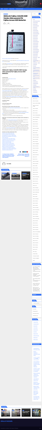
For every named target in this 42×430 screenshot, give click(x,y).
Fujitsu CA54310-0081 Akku (12, 119)
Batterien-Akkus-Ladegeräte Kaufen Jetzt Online (36, 387)
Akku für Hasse (35, 150)
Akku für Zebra (35, 247)
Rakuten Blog (35, 333)
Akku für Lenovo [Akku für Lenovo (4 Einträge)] (35, 43)
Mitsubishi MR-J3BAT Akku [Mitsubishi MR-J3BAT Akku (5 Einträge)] (36, 78)
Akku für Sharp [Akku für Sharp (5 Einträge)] (35, 54)
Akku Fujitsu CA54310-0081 (10, 127)
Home (40, 428)
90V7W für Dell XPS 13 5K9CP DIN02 (8, 143)
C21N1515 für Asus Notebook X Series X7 (8, 147)
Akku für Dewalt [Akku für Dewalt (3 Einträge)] (35, 30)
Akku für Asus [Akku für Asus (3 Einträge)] (35, 24)
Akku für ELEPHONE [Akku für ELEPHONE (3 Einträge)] (36, 33)
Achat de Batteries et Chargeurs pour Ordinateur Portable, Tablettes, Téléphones (36, 364)
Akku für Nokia (35, 203)
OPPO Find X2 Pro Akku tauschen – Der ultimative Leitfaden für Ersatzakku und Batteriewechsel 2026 (36, 289)
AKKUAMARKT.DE (9, 63)
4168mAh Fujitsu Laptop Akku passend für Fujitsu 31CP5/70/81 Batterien (23, 155)
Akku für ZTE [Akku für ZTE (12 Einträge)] (35, 57)
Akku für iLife (35, 170)
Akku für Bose (35, 121)
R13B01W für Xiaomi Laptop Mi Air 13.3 (8, 144)
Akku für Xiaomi (35, 242)
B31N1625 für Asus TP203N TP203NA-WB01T (9, 148)
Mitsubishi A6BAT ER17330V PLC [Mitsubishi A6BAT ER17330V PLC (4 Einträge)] (35, 73)
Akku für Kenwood (36, 176)
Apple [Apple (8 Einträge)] (39, 57)
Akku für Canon (35, 123)
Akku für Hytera (35, 163)
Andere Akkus (35, 253)
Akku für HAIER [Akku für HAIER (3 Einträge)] (35, 35)
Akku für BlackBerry (36, 117)
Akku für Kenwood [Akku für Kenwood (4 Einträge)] (36, 41)
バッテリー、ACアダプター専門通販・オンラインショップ (36, 358)
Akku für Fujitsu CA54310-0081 (7, 58)
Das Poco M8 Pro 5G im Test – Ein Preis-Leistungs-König (36, 284)
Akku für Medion (35, 187)
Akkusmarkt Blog (36, 335)
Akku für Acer (35, 98)
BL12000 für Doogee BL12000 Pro (7, 149)
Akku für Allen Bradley (36, 103)
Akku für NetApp (35, 198)
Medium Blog (35, 339)
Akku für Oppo (35, 205)
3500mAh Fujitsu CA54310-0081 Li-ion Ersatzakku (14, 96)
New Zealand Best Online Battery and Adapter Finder (36, 398)
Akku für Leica (35, 181)
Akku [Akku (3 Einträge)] (34, 19)
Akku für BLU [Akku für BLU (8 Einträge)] (35, 27)
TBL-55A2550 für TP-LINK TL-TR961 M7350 (9, 135)
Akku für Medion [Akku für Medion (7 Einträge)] (35, 46)
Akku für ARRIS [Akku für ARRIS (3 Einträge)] (35, 22)
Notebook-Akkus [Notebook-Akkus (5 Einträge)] (35, 83)
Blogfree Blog (35, 329)
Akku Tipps (35, 251)
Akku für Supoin (35, 227)
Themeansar (16, 428)
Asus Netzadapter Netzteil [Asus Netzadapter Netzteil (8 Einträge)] (35, 61)
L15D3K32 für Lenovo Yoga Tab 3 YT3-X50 (8, 139)
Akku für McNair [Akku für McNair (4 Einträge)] (35, 44)
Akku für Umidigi (35, 238)
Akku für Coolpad (36, 128)
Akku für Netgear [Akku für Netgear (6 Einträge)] (35, 52)
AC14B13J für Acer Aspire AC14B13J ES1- (8, 145)
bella (8, 23)
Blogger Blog (35, 337)
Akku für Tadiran (35, 229)
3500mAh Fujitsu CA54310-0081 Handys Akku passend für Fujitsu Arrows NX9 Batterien (15, 18)
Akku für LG (35, 185)
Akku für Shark (35, 220)
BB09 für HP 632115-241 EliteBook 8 (8, 146)
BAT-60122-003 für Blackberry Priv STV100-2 (9, 136)
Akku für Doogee (35, 134)
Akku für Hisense (36, 154)
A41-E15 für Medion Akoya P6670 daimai (8, 138)
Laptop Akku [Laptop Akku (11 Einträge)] (35, 64)
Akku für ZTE (35, 249)
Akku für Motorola (36, 192)
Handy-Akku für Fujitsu (12, 78)
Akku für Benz (35, 112)
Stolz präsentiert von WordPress (5, 428)
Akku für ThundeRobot (36, 231)
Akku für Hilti (35, 152)
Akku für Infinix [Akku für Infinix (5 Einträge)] (35, 38)
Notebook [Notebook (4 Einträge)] (34, 80)
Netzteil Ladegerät (36, 258)
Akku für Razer (35, 214)
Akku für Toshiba (35, 236)
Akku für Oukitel (35, 207)
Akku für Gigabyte (36, 143)
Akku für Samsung (36, 218)
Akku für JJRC (35, 174)
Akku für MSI (35, 194)
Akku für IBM (35, 165)
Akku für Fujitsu (4, 173)
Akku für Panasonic (36, 209)
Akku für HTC (35, 159)
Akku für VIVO (35, 240)
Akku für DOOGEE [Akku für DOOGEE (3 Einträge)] (35, 32)
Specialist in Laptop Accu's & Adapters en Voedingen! (36, 370)
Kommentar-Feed (36, 313)
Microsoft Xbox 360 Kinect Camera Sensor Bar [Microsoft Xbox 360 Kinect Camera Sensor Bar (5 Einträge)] (36, 71)
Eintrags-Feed (35, 311)
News (34, 260)
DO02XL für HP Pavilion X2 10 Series (8, 140)
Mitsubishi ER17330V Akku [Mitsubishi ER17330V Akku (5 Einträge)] (36, 76)
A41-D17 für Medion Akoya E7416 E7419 (8, 134)
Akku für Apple (35, 108)
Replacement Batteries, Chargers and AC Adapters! (36, 383)
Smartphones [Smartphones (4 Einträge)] (35, 92)
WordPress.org (35, 315)
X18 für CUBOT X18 (5, 137)
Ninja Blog (35, 331)
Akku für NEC (35, 196)
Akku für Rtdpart (35, 216)
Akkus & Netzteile (21, 2)
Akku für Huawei (35, 161)
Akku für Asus (35, 110)
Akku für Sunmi (35, 225)
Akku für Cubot (35, 130)
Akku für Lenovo (35, 183)
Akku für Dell (35, 132)
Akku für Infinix (35, 172)
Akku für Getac (35, 141)
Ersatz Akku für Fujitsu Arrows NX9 (15, 107)
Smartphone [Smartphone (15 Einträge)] (35, 90)
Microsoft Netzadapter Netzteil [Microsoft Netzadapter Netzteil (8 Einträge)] (36, 68)
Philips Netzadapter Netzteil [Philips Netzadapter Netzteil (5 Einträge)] (36, 87)
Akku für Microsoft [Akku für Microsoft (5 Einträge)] (36, 49)
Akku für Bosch (35, 119)
